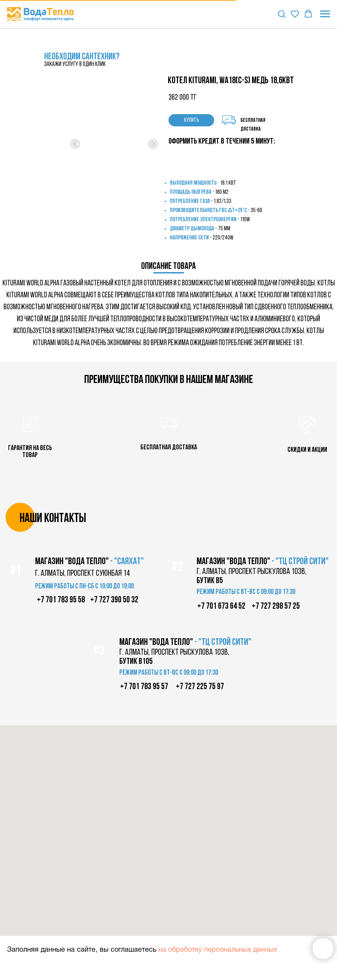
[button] (281, 13)
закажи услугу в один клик (75, 64)
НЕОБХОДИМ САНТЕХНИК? (82, 57)
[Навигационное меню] (325, 14)
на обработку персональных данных (217, 950)
